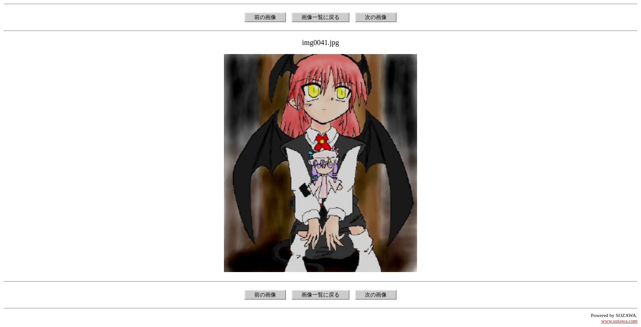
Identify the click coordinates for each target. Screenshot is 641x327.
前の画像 (265, 17)
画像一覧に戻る (320, 17)
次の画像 (376, 17)
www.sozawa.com (619, 320)
